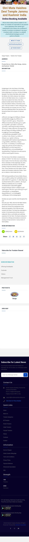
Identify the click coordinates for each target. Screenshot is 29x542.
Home (4, 410)
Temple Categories (8, 417)
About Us (5, 414)
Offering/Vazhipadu (7, 267)
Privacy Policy (6, 460)
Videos (3, 274)
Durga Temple (5, 56)
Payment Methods (8, 463)
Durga (15, 299)
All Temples (6, 420)
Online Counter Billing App (9, 453)
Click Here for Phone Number (13, 401)
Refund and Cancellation (9, 467)
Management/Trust (7, 278)
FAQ (4, 470)
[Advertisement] (14, 80)
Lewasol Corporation (20, 525)
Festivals (4, 270)
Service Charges (7, 450)
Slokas (5, 434)
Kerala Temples (7, 424)
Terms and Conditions (8, 457)
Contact (5, 441)
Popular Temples (7, 430)
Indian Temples (7, 427)
